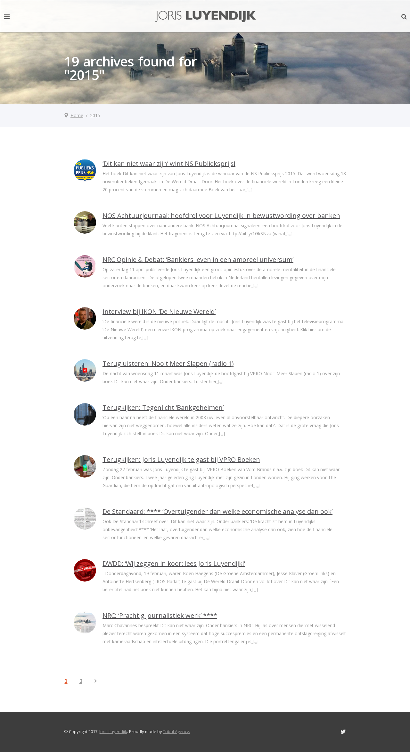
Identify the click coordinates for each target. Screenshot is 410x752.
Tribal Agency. (176, 731)
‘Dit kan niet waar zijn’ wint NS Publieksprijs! (168, 163)
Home (76, 115)
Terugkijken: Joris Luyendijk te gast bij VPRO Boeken (181, 459)
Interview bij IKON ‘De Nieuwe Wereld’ (159, 311)
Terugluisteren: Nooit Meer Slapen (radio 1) (168, 363)
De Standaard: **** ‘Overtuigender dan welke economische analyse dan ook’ (217, 511)
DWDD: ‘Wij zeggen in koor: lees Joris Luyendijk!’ (173, 563)
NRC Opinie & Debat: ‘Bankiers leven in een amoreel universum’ (197, 259)
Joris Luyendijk (113, 731)
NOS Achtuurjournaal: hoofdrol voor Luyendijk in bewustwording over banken (221, 215)
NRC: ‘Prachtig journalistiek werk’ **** (159, 615)
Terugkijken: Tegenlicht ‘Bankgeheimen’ (163, 407)
